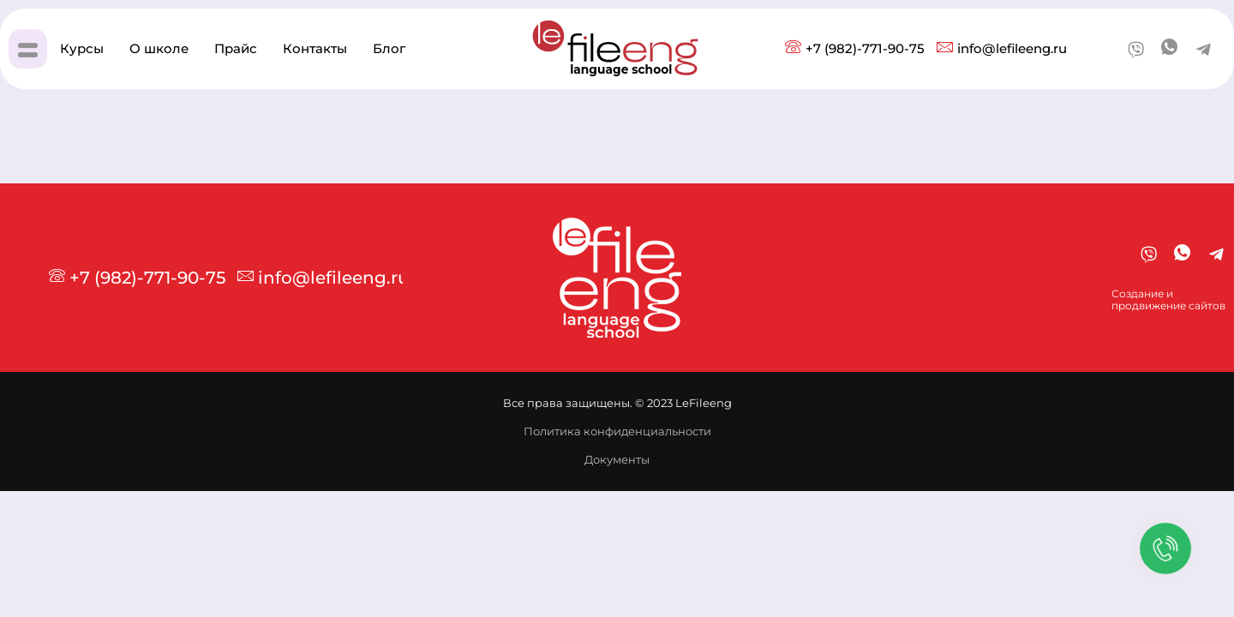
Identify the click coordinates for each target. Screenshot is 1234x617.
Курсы (82, 48)
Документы (617, 459)
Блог (389, 48)
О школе (159, 48)
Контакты (315, 48)
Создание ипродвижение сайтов (1168, 299)
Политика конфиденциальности (617, 431)
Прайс (235, 48)
